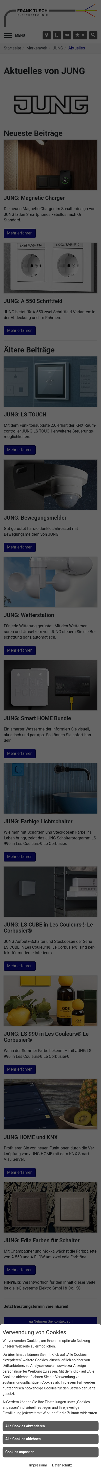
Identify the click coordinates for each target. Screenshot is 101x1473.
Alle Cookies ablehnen (23, 1439)
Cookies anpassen (19, 1452)
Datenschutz (62, 1465)
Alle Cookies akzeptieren (25, 1426)
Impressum (38, 1465)
